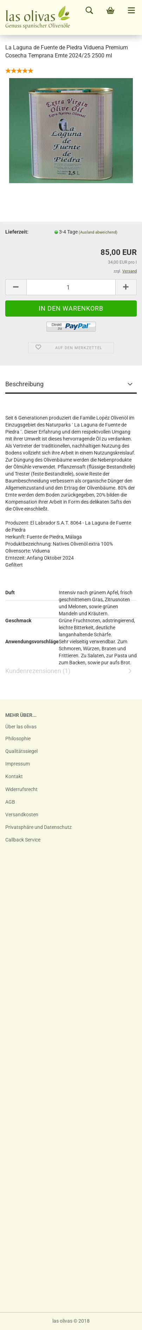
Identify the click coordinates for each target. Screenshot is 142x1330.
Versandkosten (21, 814)
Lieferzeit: (16, 232)
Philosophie (18, 738)
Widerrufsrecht (21, 789)
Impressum (17, 764)
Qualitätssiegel (21, 751)
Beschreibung (24, 384)
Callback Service (22, 840)
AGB (10, 802)
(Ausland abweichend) (98, 232)
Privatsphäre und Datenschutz (38, 827)
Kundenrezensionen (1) (71, 609)
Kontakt (14, 776)
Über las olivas (21, 726)
